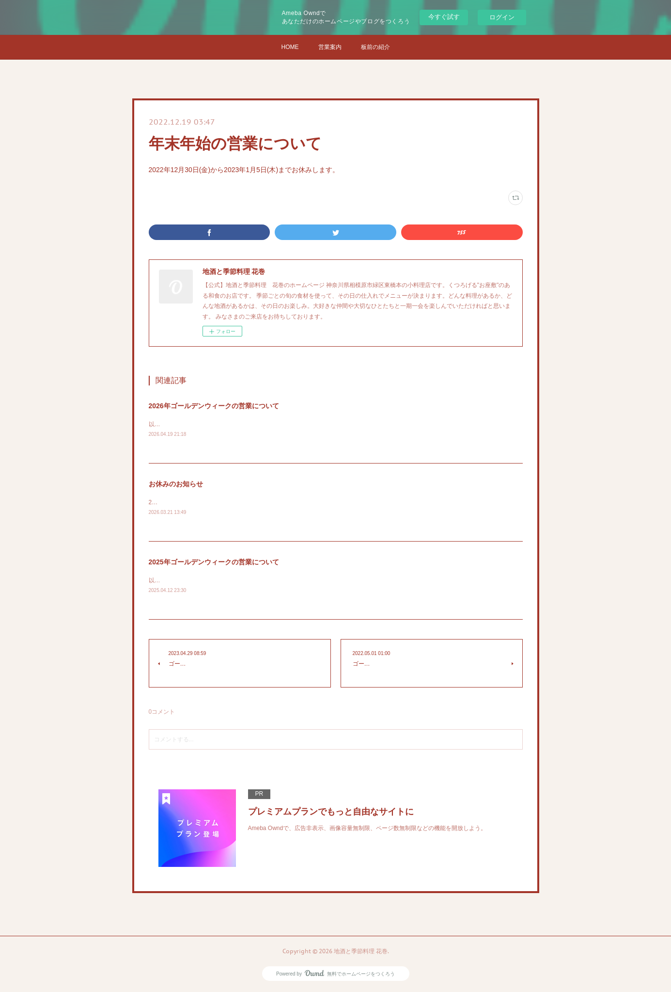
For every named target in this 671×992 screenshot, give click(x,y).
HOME (290, 47)
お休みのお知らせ (176, 484)
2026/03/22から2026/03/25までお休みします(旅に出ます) (223, 502)
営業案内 (330, 47)
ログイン (502, 17)
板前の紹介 (375, 47)
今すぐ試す (444, 16)
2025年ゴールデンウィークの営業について (214, 562)
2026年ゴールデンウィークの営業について (214, 406)
